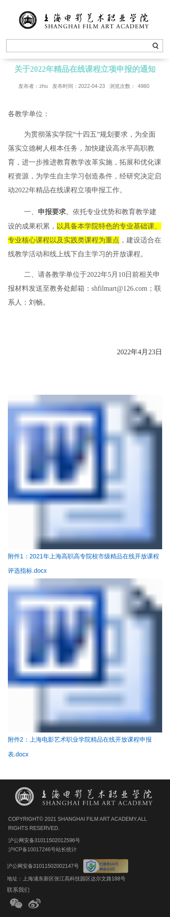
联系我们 (18, 890)
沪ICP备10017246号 (32, 849)
